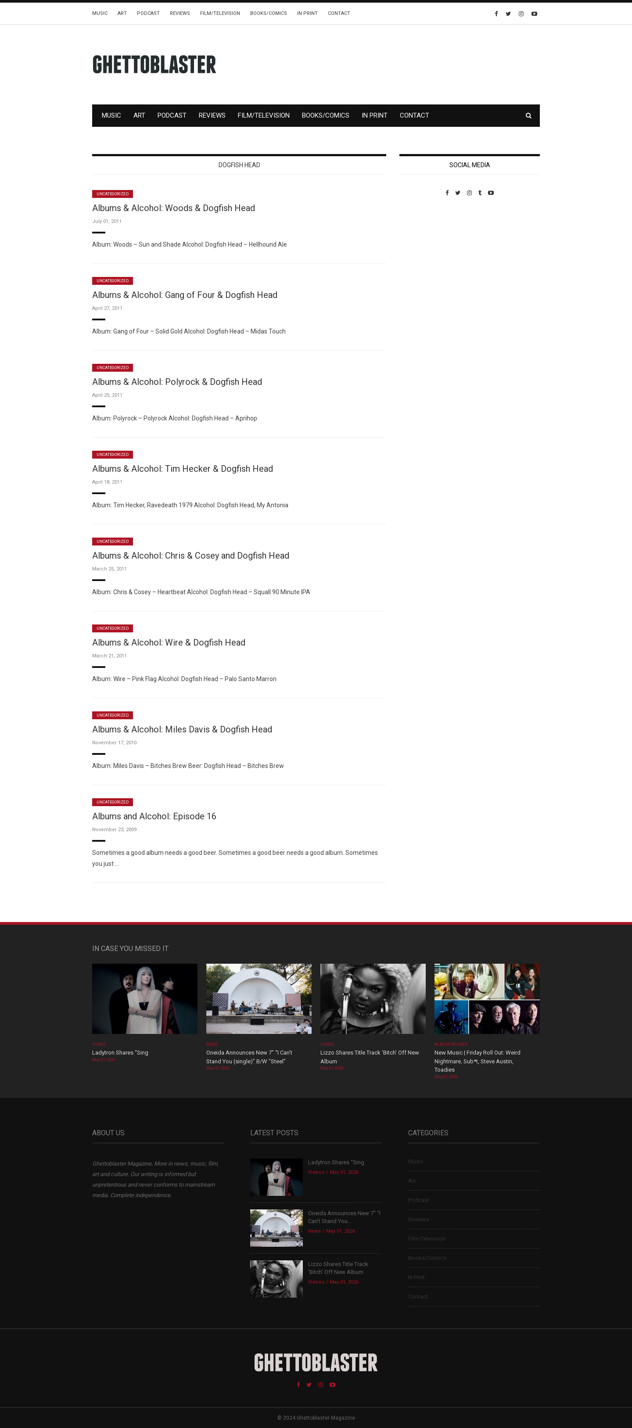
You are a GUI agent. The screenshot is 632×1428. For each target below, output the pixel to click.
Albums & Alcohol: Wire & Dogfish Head (168, 642)
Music (100, 13)
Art (122, 13)
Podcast (148, 13)
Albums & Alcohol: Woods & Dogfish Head (173, 208)
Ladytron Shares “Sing (120, 1052)
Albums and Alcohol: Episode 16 (154, 816)
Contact (339, 13)
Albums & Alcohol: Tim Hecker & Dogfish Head (182, 468)
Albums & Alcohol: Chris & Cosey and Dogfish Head (190, 555)
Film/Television (220, 13)
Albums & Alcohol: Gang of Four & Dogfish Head (184, 295)
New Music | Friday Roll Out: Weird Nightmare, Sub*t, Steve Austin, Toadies (477, 1061)
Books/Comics (268, 13)
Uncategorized (113, 194)
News (212, 1044)
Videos (99, 1044)
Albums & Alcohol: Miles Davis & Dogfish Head (182, 729)
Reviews (180, 13)
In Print (307, 13)
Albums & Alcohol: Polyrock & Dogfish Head (177, 382)
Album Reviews (451, 1044)
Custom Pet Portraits (425, 256)
